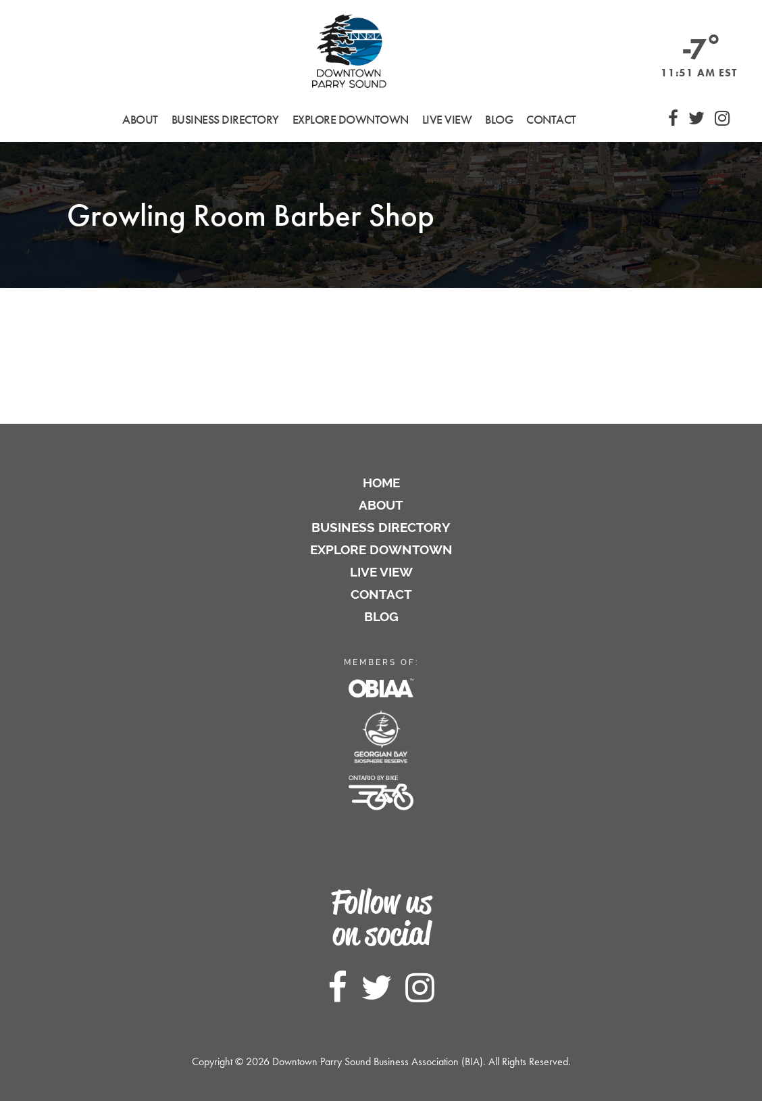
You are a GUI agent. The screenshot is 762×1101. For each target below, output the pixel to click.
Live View (447, 119)
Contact (551, 119)
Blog (499, 119)
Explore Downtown (381, 549)
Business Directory (381, 527)
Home (381, 482)
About (381, 504)
